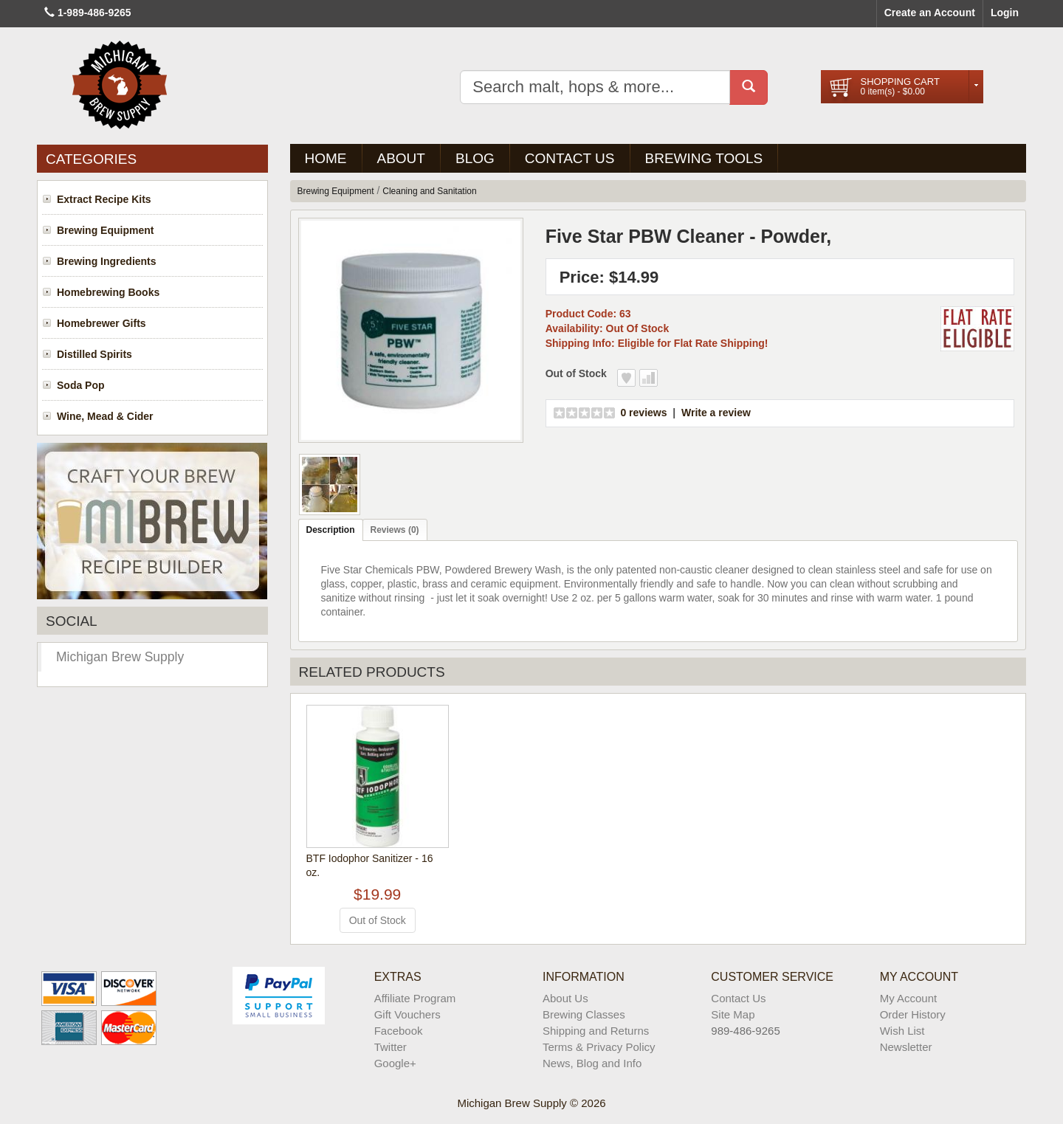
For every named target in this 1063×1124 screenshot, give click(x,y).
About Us (565, 998)
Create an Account (929, 12)
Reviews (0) (395, 530)
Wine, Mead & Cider (105, 416)
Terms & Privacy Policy (599, 1047)
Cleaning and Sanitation (429, 191)
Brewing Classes (584, 1014)
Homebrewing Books (108, 292)
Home (326, 158)
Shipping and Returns (596, 1030)
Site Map (732, 1014)
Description (330, 530)
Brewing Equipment (105, 230)
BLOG (475, 158)
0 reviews (643, 412)
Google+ (395, 1063)
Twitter (390, 1047)
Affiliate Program (415, 998)
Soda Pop (81, 385)
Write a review (716, 412)
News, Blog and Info (592, 1063)
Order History (913, 1014)
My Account (909, 998)
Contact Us (570, 158)
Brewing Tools (704, 158)
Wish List (902, 1030)
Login (1005, 12)
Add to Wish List (626, 378)
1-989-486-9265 (94, 12)
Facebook (398, 1030)
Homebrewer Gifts (101, 323)
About (401, 158)
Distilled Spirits (94, 354)
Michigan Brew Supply (120, 656)
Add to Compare (648, 378)
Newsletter (906, 1047)
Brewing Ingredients (106, 261)
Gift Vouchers (407, 1014)
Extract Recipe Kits (104, 199)
